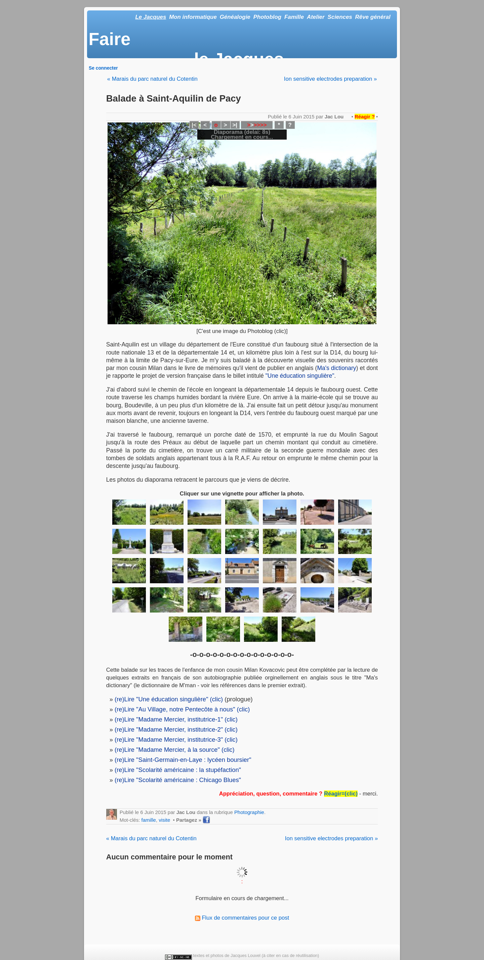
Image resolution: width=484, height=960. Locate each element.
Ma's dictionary (336, 368)
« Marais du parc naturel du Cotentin (152, 79)
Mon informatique (193, 17)
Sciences (340, 17)
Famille (294, 17)
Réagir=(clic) (341, 793)
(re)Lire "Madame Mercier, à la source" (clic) (175, 749)
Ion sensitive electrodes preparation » (330, 79)
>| (234, 125)
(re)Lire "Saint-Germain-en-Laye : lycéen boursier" (183, 759)
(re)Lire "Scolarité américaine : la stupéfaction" (178, 769)
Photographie (249, 812)
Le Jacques (150, 17)
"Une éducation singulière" (300, 375)
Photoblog (267, 17)
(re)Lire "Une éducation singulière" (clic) (169, 699)
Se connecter (103, 68)
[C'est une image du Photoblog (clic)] (241, 331)
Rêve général (373, 17)
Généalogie (235, 17)
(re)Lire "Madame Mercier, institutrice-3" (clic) (176, 739)
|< (194, 125)
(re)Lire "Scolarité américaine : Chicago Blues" (178, 779)
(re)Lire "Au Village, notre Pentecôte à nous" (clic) (182, 709)
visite (164, 820)
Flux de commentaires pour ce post (242, 918)
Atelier (316, 17)
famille (149, 820)
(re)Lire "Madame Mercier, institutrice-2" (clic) (176, 729)
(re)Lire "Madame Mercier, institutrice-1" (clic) (176, 719)
